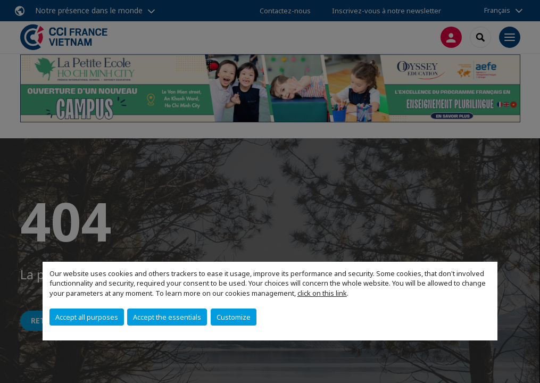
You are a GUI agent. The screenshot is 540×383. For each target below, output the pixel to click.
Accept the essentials (167, 317)
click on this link (322, 293)
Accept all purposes (86, 317)
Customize (234, 317)
